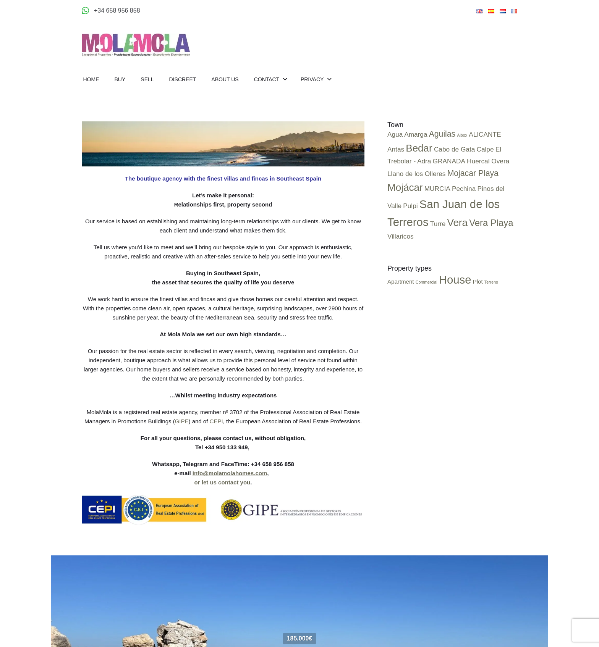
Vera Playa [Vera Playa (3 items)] (491, 223)
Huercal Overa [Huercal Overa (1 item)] (488, 161)
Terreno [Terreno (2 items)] (491, 282)
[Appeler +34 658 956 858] (111, 11)
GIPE (182, 421)
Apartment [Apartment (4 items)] (400, 281)
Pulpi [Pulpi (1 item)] (410, 206)
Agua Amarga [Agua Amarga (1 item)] (407, 134)
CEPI (216, 421)
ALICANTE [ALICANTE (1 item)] (485, 134)
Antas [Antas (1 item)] (395, 149)
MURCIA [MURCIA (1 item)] (437, 188)
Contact (267, 79)
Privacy (313, 79)
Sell (147, 79)
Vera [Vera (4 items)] (457, 222)
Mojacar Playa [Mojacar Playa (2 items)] (473, 173)
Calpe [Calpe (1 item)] (485, 149)
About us (224, 79)
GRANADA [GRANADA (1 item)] (449, 161)
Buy (120, 79)
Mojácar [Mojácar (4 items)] (405, 187)
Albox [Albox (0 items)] (462, 135)
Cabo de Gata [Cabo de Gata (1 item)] (454, 149)
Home (91, 79)
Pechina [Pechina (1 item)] (464, 188)
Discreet (182, 79)
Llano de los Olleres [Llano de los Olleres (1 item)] (416, 173)
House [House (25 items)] (455, 279)
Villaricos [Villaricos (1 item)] (400, 236)
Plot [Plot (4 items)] (478, 281)
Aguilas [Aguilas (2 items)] (442, 133)
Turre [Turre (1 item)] (438, 223)
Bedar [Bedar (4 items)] (419, 148)
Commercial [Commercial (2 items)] (426, 282)
